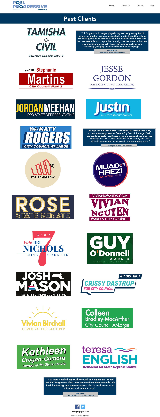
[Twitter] (83, 407)
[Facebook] (77, 407)
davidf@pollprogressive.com (80, 411)
